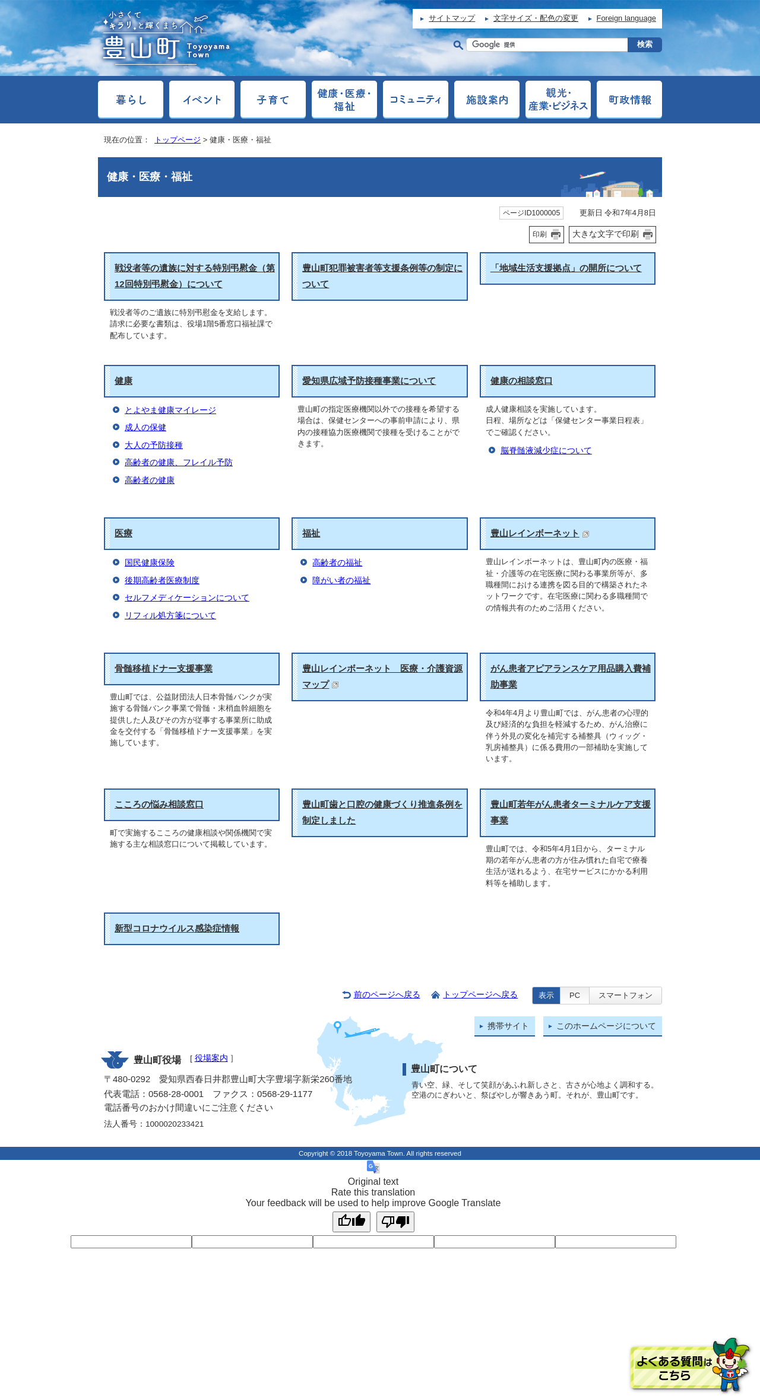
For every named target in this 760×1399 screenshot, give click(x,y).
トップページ (177, 139)
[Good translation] (351, 1222)
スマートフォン (625, 995)
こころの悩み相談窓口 (159, 804)
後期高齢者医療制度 (162, 580)
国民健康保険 (150, 562)
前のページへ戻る (387, 994)
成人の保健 (145, 427)
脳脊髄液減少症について (546, 450)
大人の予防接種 (154, 445)
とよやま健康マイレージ (170, 410)
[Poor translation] (395, 1222)
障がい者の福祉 (341, 580)
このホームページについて (606, 1026)
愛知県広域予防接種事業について (369, 381)
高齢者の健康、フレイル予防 (179, 462)
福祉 (311, 533)
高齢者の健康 (150, 480)
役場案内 (211, 1058)
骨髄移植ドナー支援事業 (164, 668)
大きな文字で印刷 (605, 234)
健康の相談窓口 (521, 381)
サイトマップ (452, 18)
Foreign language (626, 18)
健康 (123, 381)
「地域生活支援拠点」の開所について (566, 268)
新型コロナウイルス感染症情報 (177, 928)
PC (574, 995)
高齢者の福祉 (337, 562)
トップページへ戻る (480, 994)
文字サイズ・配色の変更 (535, 18)
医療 (123, 533)
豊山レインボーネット (540, 533)
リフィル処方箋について (170, 615)
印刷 (540, 234)
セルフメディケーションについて (187, 597)
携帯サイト (508, 1026)
